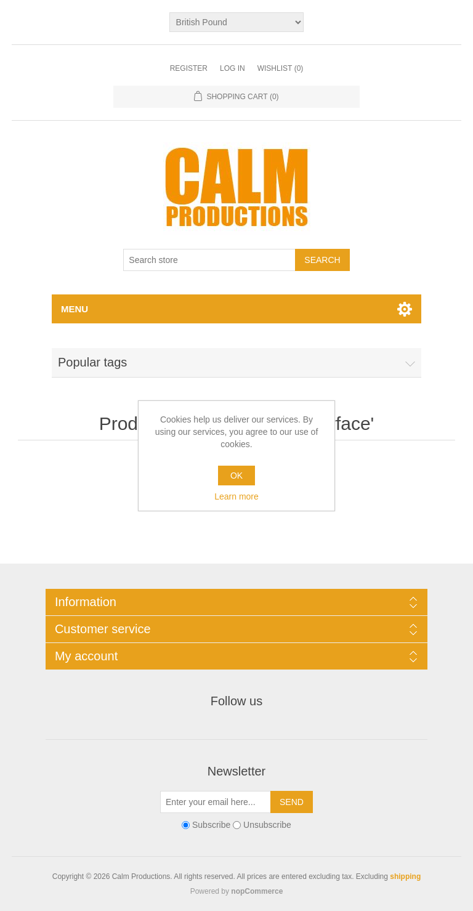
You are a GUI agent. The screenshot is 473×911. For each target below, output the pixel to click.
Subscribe (211, 825)
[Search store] (209, 260)
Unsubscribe (267, 825)
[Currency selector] (236, 22)
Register (189, 68)
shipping (405, 876)
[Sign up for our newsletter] (215, 802)
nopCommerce (257, 891)
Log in (232, 68)
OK (236, 475)
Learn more (236, 496)
